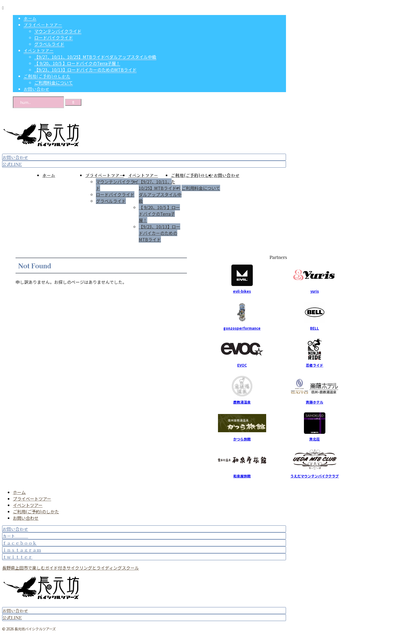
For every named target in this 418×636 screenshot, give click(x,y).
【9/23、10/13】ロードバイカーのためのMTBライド (159, 233)
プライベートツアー (104, 175)
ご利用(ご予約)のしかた (36, 511)
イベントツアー (143, 175)
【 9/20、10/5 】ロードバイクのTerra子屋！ (159, 213)
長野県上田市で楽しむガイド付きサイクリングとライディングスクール (70, 568)
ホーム (48, 175)
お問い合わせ (226, 175)
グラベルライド (111, 201)
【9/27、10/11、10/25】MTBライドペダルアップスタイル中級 (160, 191)
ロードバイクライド (115, 194)
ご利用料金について (201, 188)
